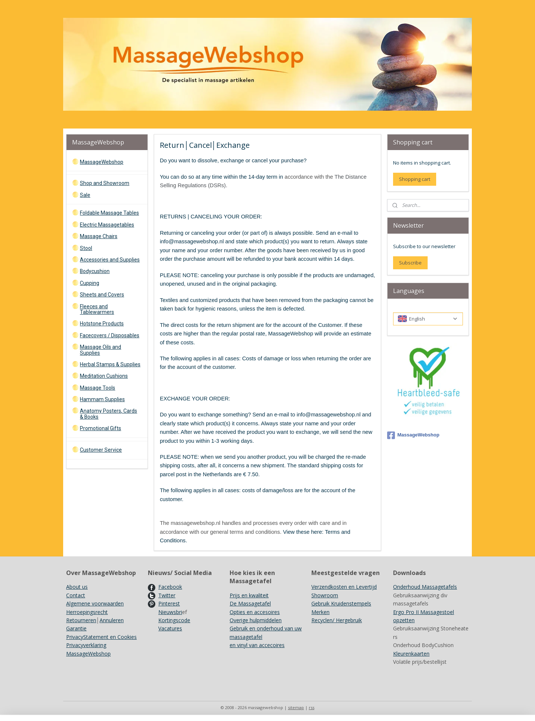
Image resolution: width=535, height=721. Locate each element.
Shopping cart (414, 179)
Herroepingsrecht (87, 612)
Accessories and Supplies (110, 260)
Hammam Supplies (102, 399)
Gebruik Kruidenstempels (341, 603)
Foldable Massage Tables (109, 213)
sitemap (296, 707)
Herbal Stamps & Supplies (110, 364)
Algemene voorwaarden (95, 603)
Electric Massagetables (107, 225)
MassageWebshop (101, 162)
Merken (320, 612)
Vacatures (170, 628)
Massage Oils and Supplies (100, 349)
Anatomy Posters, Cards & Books (108, 413)
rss (311, 707)
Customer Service (101, 450)
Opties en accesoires (255, 612)
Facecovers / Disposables (109, 335)
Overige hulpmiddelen (256, 620)
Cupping (89, 283)
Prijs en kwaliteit (249, 595)
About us (77, 586)
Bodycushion (95, 271)
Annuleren (112, 620)
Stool (86, 248)
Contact (75, 595)
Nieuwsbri (170, 612)
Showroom (324, 595)
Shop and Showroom (104, 183)
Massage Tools (97, 388)
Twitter (166, 595)
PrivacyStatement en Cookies (101, 636)
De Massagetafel (250, 603)
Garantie (76, 628)
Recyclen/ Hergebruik (336, 620)
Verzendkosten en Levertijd (344, 586)
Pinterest (169, 603)
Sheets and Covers (102, 295)
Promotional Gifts (100, 428)
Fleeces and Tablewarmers (97, 309)
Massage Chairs (98, 236)
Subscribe (410, 262)
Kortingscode (174, 620)
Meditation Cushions (104, 376)
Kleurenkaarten (411, 653)
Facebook (170, 586)
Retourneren (81, 620)
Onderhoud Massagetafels (425, 586)
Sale (85, 195)
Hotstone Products (102, 324)
